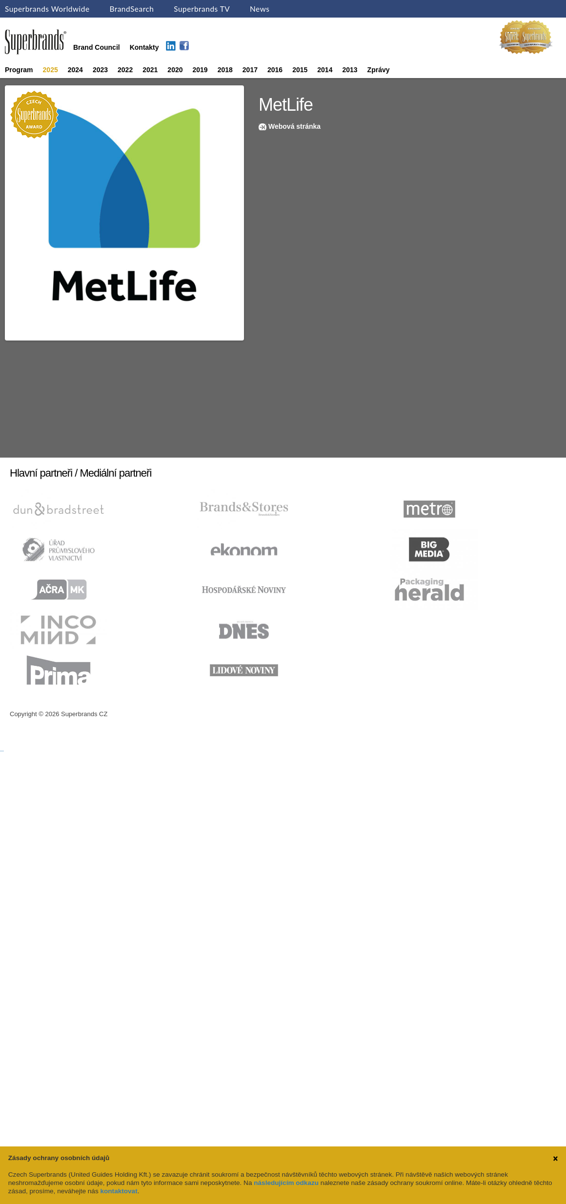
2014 (324, 70)
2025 (50, 70)
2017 (250, 70)
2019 (200, 70)
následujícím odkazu (286, 1182)
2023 (100, 70)
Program (19, 70)
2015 (299, 70)
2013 (349, 70)
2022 (125, 70)
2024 (75, 70)
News (259, 8)
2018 (225, 70)
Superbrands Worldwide (47, 8)
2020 (174, 70)
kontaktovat (118, 1191)
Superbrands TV (202, 8)
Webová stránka (294, 126)
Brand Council (96, 47)
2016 (275, 70)
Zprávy (378, 70)
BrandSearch (131, 8)
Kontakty (144, 47)
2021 (150, 70)
